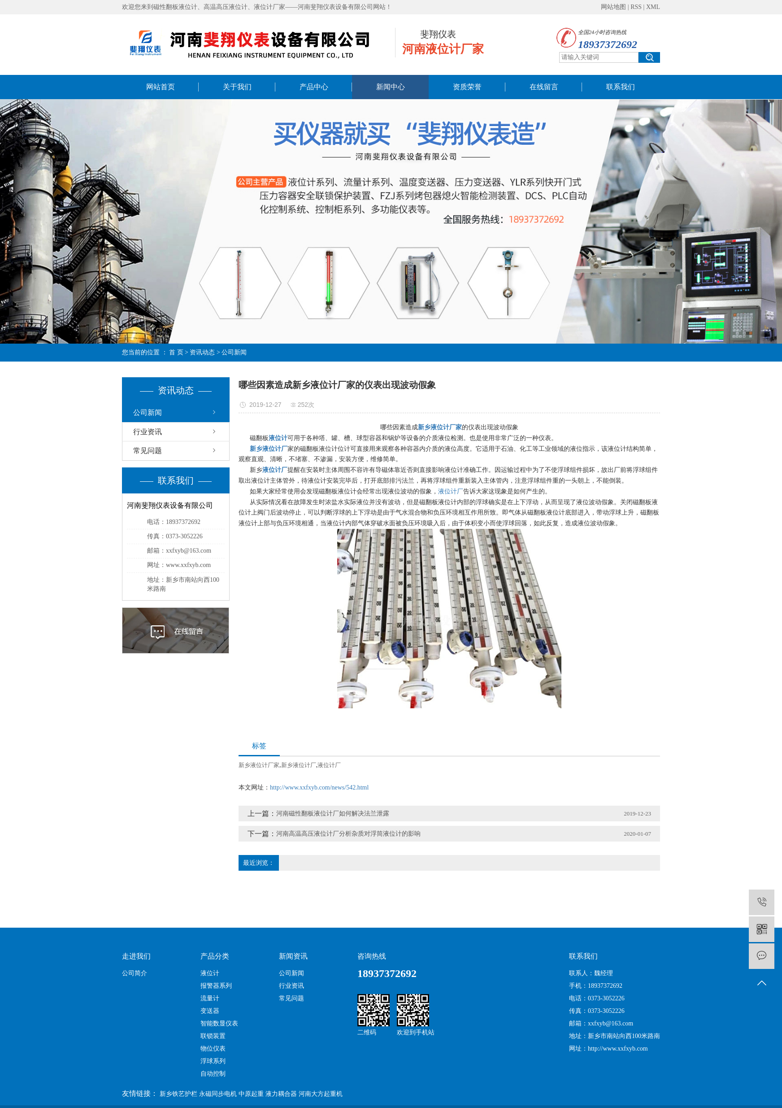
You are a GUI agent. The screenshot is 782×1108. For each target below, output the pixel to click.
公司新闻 (234, 352)
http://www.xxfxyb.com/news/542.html (319, 787)
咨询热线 (371, 956)
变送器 (209, 1011)
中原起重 (251, 1094)
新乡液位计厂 (298, 765)
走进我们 (136, 956)
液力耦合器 (281, 1094)
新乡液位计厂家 (259, 765)
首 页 (176, 352)
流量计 (209, 998)
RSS (636, 7)
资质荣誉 (467, 87)
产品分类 (214, 956)
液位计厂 (450, 491)
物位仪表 (213, 1048)
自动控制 (213, 1073)
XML (653, 7)
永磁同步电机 (218, 1094)
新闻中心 (390, 87)
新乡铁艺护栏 (178, 1094)
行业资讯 (147, 432)
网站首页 (160, 87)
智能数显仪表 (219, 1023)
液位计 (209, 973)
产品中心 (314, 87)
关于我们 (237, 87)
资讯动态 (202, 352)
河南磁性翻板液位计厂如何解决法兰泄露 (332, 813)
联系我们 (620, 87)
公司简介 (134, 973)
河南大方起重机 (321, 1094)
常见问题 (147, 450)
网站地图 (613, 7)
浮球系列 (213, 1061)
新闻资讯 (293, 956)
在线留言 (544, 87)
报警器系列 (216, 985)
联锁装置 (213, 1036)
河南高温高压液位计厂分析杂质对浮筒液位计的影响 (348, 833)
